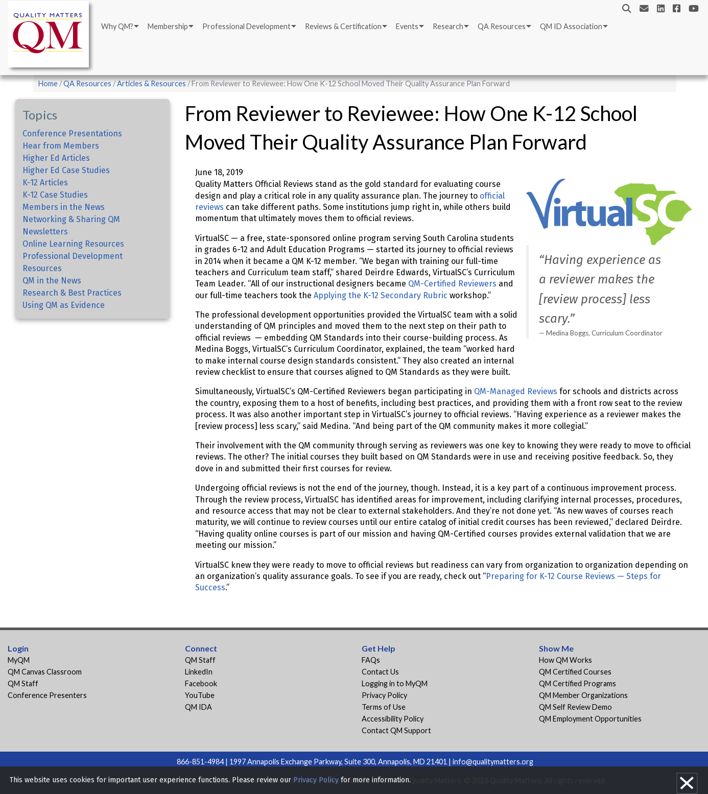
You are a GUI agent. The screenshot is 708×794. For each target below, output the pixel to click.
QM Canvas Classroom (45, 671)
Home (48, 83)
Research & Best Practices (72, 293)
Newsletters (45, 231)
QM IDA (198, 707)
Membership (168, 26)
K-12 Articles (45, 182)
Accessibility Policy (392, 718)
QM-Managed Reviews (515, 391)
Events (407, 26)
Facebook (201, 683)
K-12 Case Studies (55, 195)
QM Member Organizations (583, 695)
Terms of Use (384, 707)
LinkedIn (199, 671)
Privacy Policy (384, 695)
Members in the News (63, 207)
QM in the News (51, 280)
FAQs (371, 660)
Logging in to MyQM (395, 683)
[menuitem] (119, 26)
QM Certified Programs (577, 683)
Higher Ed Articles (56, 158)
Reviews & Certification (343, 26)
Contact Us (380, 671)
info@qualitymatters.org (493, 761)
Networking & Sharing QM (71, 219)
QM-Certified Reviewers (452, 283)
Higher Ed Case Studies (66, 170)
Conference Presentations (72, 133)
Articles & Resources (152, 83)
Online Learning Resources (73, 244)
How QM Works (565, 660)
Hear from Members (60, 146)
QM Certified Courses (575, 671)
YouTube (200, 695)
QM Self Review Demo (575, 707)
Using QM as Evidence (63, 305)
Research (448, 26)
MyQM (19, 660)
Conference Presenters (47, 695)
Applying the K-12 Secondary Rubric (380, 295)
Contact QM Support (396, 730)
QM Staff (23, 683)
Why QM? (117, 26)
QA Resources (502, 26)
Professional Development (246, 26)
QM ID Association (571, 26)
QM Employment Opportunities (590, 718)
